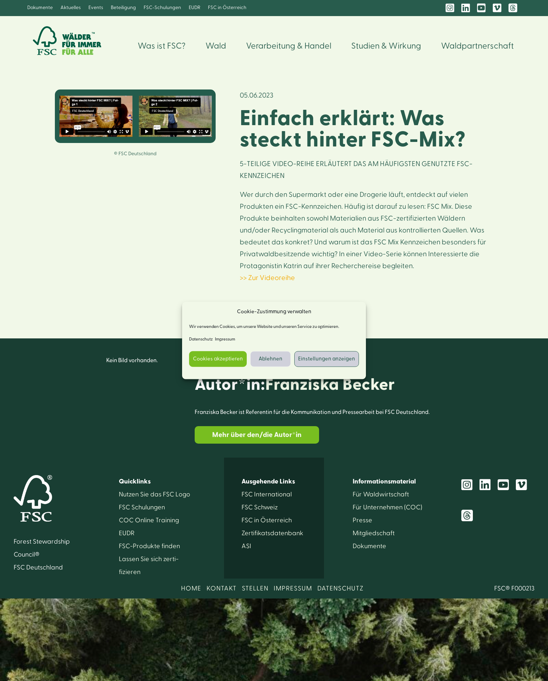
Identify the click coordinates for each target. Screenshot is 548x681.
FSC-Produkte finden (149, 546)
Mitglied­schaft (374, 533)
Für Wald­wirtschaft (381, 494)
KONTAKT (222, 588)
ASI (246, 546)
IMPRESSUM (293, 588)
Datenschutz (201, 339)
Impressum (225, 339)
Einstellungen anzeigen (326, 358)
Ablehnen (270, 358)
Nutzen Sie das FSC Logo (154, 494)
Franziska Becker (330, 385)
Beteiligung (123, 7)
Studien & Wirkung (386, 46)
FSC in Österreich (227, 7)
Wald (216, 46)
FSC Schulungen (142, 507)
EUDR (194, 7)
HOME (191, 588)
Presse (362, 520)
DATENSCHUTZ (340, 588)
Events (95, 7)
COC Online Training (149, 520)
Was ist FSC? (162, 46)
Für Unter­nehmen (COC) (387, 507)
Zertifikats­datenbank (272, 533)
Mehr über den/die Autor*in (257, 434)
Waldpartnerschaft (477, 46)
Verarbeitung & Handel (288, 46)
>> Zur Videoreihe (267, 277)
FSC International (266, 494)
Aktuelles (70, 7)
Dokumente (40, 7)
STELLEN (255, 588)
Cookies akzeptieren (218, 358)
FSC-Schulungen (162, 7)
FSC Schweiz (259, 507)
